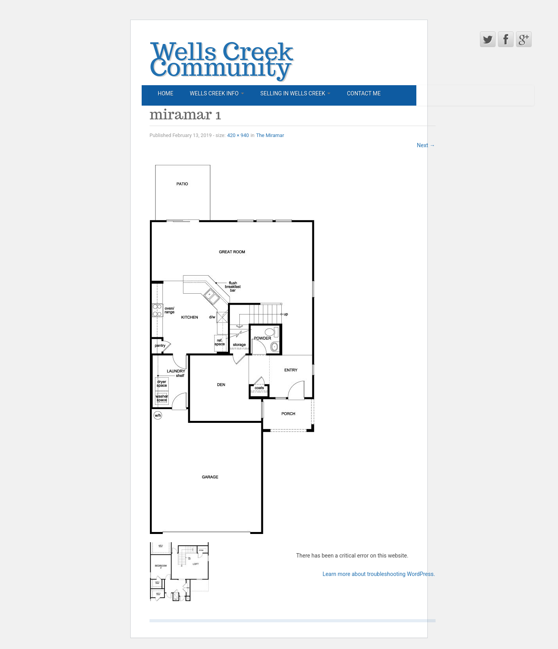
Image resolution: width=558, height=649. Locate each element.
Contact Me (364, 93)
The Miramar (270, 135)
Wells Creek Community (221, 58)
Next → (426, 145)
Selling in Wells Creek (296, 93)
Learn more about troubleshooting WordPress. (379, 574)
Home (165, 93)
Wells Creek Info (217, 93)
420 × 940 (238, 135)
